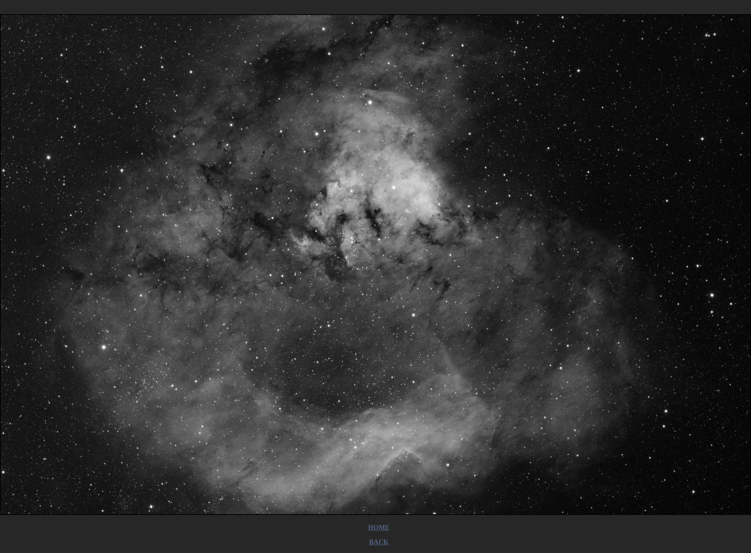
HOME (379, 527)
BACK (379, 542)
